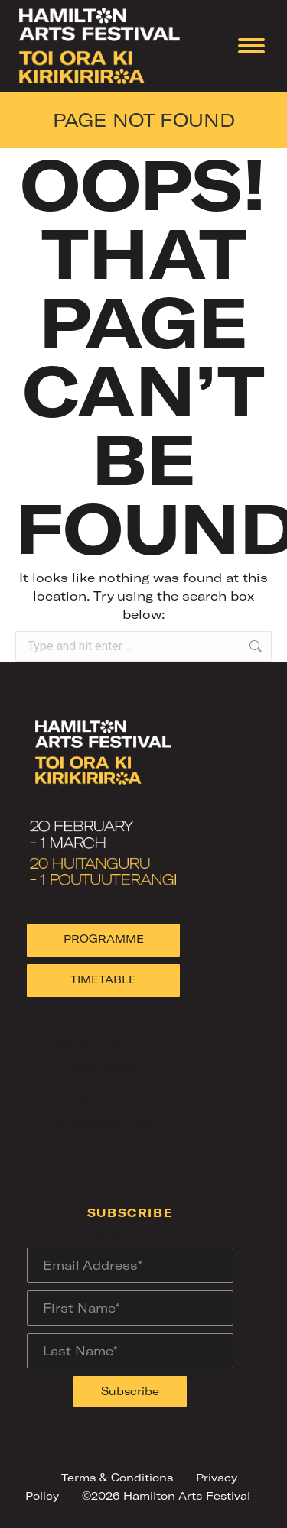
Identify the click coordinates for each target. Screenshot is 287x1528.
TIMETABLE (103, 979)
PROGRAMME (104, 938)
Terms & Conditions (117, 1477)
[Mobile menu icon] (251, 46)
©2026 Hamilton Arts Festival (166, 1495)
